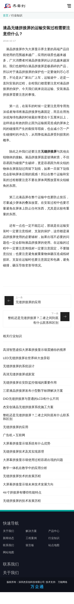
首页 (5, 15)
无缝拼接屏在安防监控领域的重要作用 (30, 382)
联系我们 (8, 554)
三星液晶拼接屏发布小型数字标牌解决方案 (33, 390)
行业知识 (16, 15)
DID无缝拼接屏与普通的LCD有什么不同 (31, 398)
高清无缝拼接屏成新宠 (19, 374)
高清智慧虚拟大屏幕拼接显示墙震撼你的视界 (34, 349)
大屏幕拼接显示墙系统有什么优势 (26, 443)
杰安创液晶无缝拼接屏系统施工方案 (28, 407)
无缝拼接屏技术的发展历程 (22, 476)
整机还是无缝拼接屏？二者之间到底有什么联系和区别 (33, 320)
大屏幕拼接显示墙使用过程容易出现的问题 (33, 459)
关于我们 (8, 540)
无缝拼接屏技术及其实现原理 (23, 451)
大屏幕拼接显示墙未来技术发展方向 (28, 484)
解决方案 (31, 540)
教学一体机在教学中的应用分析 (25, 468)
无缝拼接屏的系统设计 (19, 366)
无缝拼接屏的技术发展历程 (22, 500)
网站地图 (8, 561)
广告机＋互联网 (14, 435)
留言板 (30, 554)
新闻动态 (8, 547)
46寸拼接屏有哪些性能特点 (22, 492)
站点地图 (53, 554)
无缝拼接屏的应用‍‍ (28, 302)
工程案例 (31, 547)
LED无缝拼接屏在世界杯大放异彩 (26, 358)
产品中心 (53, 540)
